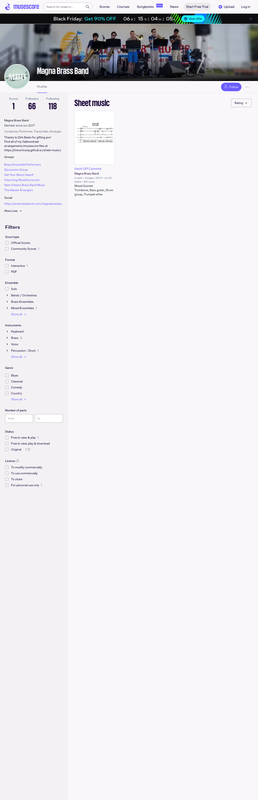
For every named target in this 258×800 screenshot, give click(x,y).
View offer (193, 18)
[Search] (87, 7)
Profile (42, 86)
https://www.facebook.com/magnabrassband (34, 203)
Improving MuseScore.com (22, 180)
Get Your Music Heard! (19, 174)
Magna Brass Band (63, 70)
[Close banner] (251, 19)
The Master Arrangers (18, 190)
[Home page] (22, 6)
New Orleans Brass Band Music (24, 185)
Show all (19, 314)
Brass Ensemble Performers (22, 164)
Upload (226, 6)
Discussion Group (16, 169)
